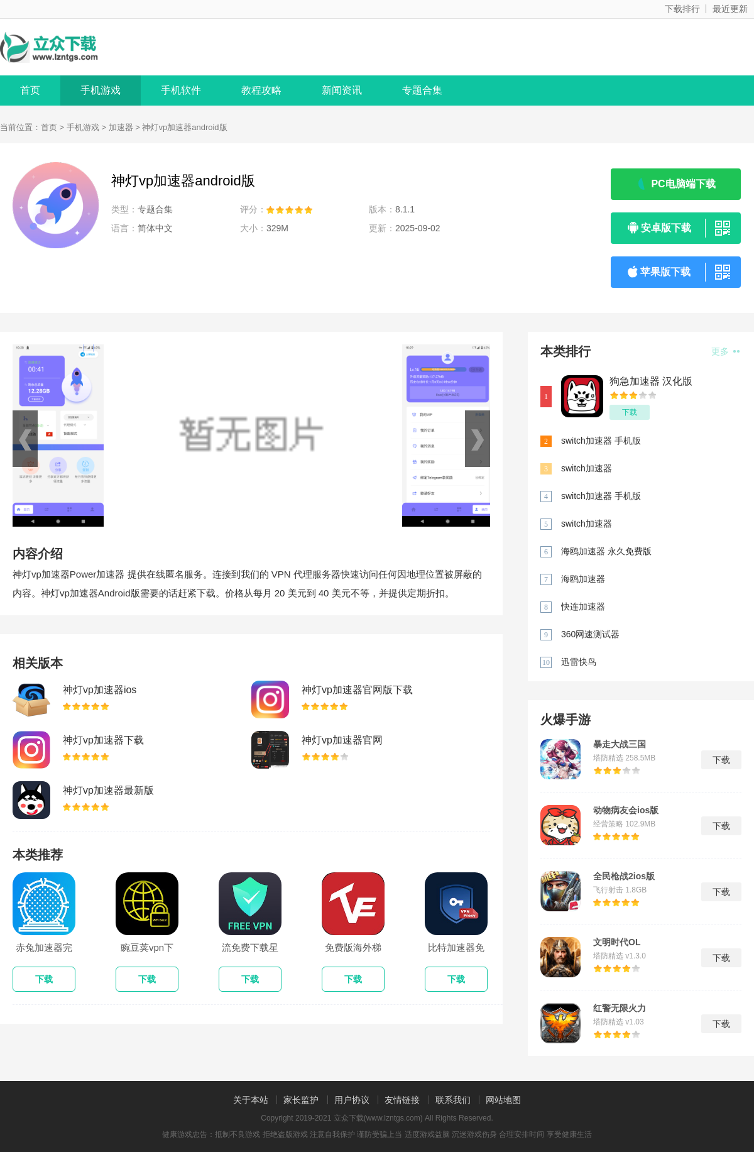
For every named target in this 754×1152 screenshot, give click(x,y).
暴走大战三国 (619, 744)
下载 (629, 412)
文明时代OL (616, 942)
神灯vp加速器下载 (103, 740)
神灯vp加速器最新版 (108, 790)
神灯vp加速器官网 (342, 740)
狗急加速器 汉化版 (650, 381)
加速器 (121, 127)
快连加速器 (583, 606)
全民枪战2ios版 (624, 876)
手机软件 (181, 90)
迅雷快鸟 (578, 662)
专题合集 (422, 90)
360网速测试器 (590, 634)
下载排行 (682, 9)
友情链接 (402, 1099)
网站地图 (503, 1099)
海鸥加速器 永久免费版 (606, 551)
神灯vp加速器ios (99, 689)
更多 (725, 351)
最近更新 (730, 9)
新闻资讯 (342, 90)
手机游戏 (100, 90)
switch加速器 (586, 468)
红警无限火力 (619, 1008)
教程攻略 (261, 90)
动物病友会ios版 (625, 810)
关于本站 (250, 1099)
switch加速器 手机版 (601, 441)
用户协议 (351, 1099)
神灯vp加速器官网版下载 (357, 689)
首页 (30, 90)
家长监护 (301, 1099)
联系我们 (453, 1099)
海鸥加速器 (583, 579)
